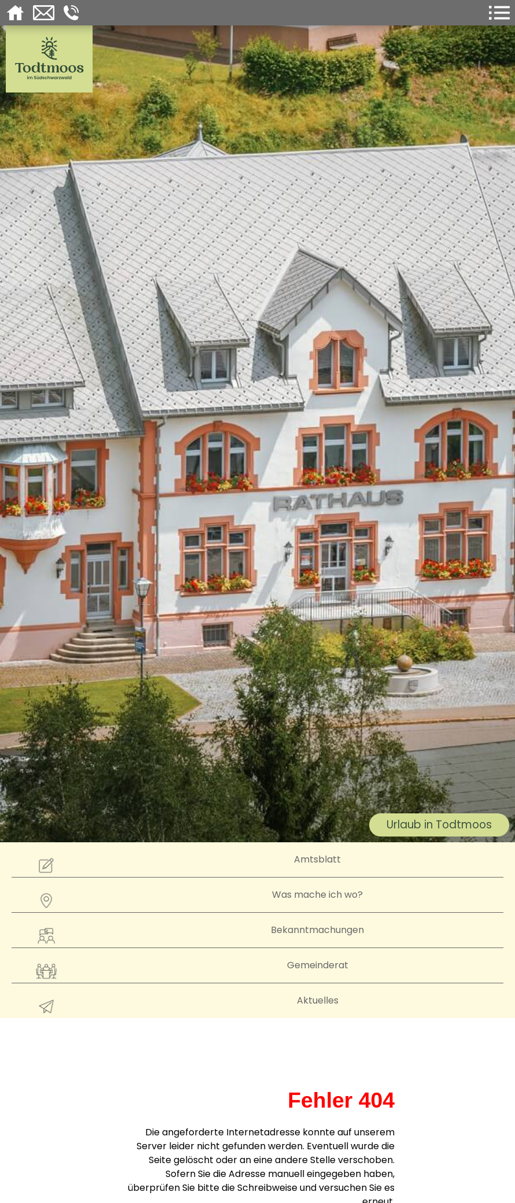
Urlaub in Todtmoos (439, 824)
